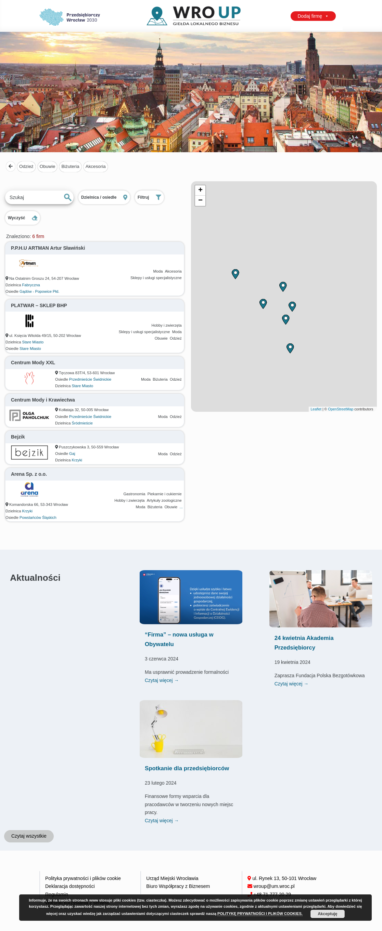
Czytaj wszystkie (29, 836)
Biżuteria (70, 166)
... (181, 507)
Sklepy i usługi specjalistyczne (156, 278)
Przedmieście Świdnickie (90, 379)
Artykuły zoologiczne (164, 500)
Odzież (26, 166)
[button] (286, 320)
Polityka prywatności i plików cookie (83, 878)
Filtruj (149, 197)
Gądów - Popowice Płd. (39, 291)
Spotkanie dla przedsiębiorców (187, 768)
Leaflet (315, 409)
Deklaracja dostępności (70, 886)
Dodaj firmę (313, 16)
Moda (158, 271)
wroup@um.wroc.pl (274, 886)
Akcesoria (96, 166)
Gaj (72, 453)
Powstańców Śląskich (38, 517)
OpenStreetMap (340, 409)
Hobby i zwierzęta (166, 325)
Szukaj (68, 197)
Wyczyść (22, 217)
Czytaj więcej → (162, 680)
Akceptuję (327, 914)
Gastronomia (134, 494)
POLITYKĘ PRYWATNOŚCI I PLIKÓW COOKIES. (260, 914)
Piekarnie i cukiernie (165, 494)
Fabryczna (31, 285)
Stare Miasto (33, 342)
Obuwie (47, 166)
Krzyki (77, 460)
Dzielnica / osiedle (104, 197)
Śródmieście (82, 423)
